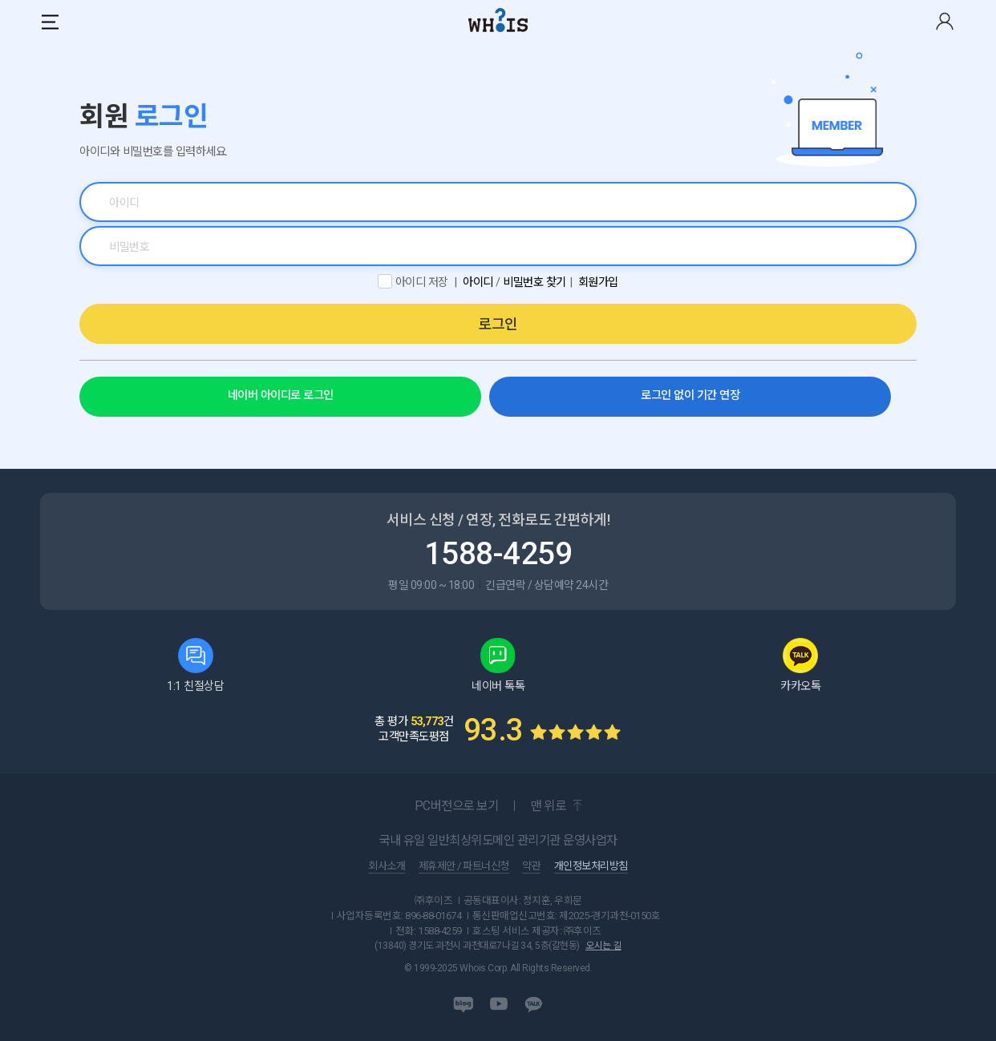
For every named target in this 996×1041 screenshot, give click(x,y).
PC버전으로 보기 (457, 806)
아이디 (478, 282)
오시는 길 (603, 945)
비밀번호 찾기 (534, 282)
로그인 (498, 324)
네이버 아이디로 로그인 (281, 395)
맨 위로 (547, 806)
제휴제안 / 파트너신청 (464, 866)
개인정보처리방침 (591, 866)
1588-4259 (498, 553)
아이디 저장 (421, 282)
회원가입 (598, 282)
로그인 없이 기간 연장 (690, 395)
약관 (531, 866)
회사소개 (386, 866)
